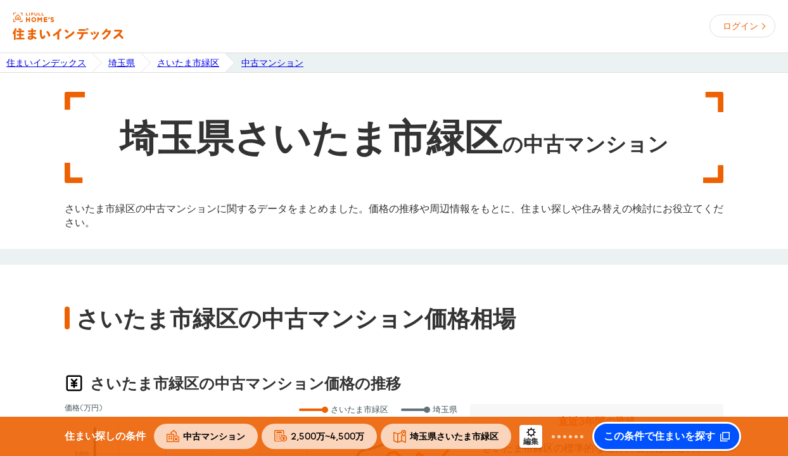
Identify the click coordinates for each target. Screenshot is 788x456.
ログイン (740, 26)
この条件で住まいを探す (659, 436)
